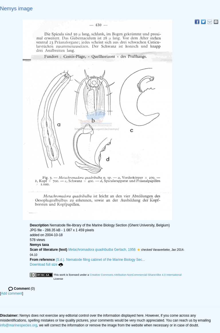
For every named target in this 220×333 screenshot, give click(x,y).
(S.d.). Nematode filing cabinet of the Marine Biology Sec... (100, 260)
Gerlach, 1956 (101, 250)
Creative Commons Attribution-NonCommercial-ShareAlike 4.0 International (135, 274)
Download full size (46, 265)
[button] (138, 249)
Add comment (11, 293)
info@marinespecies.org (18, 325)
